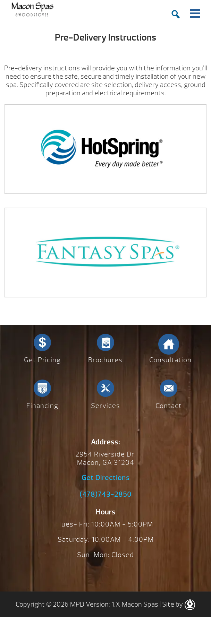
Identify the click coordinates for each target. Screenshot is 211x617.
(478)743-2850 (105, 494)
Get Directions (106, 478)
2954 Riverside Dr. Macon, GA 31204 (105, 458)
